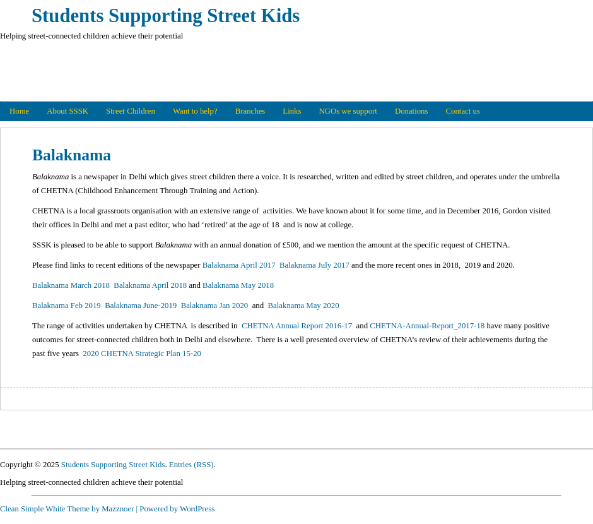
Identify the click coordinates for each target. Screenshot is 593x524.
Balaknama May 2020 (303, 305)
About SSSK (67, 111)
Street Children (130, 111)
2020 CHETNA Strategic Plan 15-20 (142, 353)
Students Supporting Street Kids (166, 16)
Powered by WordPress (176, 508)
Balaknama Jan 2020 (215, 305)
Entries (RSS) (191, 464)
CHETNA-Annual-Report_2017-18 (427, 325)
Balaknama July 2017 (314, 265)
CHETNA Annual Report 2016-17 (297, 325)
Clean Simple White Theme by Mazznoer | (69, 508)
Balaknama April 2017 (239, 265)
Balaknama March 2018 (71, 285)
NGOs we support (348, 111)
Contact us (463, 111)
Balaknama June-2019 (141, 305)
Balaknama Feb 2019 (67, 305)
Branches (250, 111)
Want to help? (195, 111)
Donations (411, 111)
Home (19, 111)
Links (292, 111)
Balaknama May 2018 (238, 285)
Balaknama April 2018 (150, 285)
